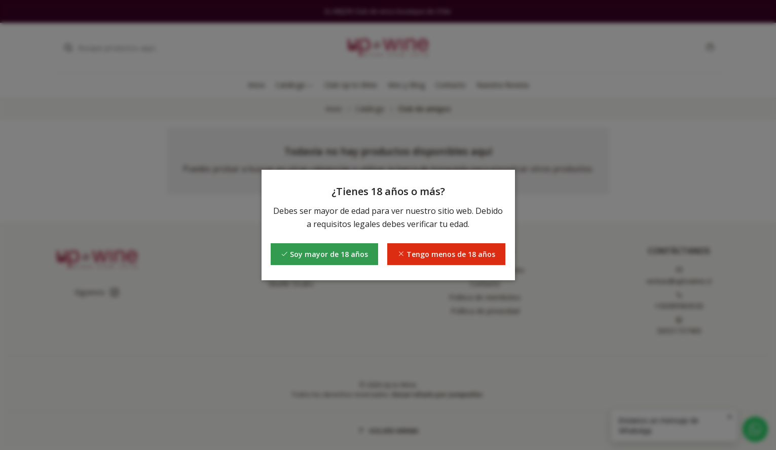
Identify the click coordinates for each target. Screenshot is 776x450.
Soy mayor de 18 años (324, 254)
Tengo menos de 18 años (446, 254)
